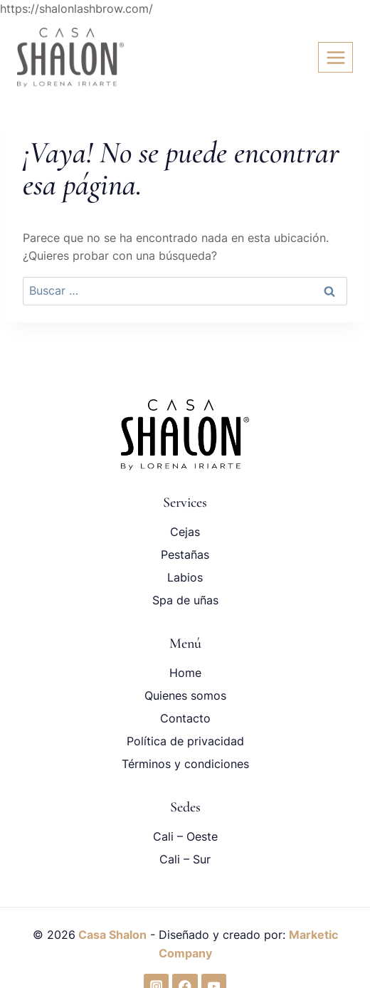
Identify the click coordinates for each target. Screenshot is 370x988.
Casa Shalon (111, 934)
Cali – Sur (185, 859)
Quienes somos (185, 695)
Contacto (185, 718)
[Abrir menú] (335, 57)
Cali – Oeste (185, 836)
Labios (185, 577)
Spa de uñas (185, 600)
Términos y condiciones (185, 764)
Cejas (185, 532)
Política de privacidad (185, 741)
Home (185, 673)
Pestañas (185, 554)
